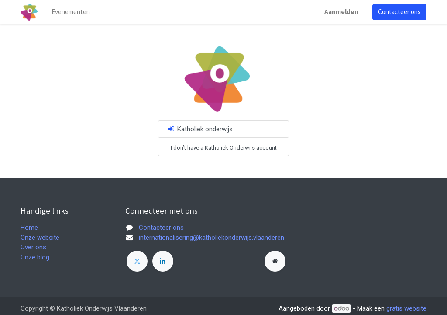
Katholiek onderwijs (200, 129)
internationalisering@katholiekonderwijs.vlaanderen (211, 238)
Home (29, 227)
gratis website (406, 308)
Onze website (40, 238)
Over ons (33, 247)
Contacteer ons (399, 11)
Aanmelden (341, 11)
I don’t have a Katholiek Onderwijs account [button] (224, 147)
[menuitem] (70, 12)
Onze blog (35, 257)
